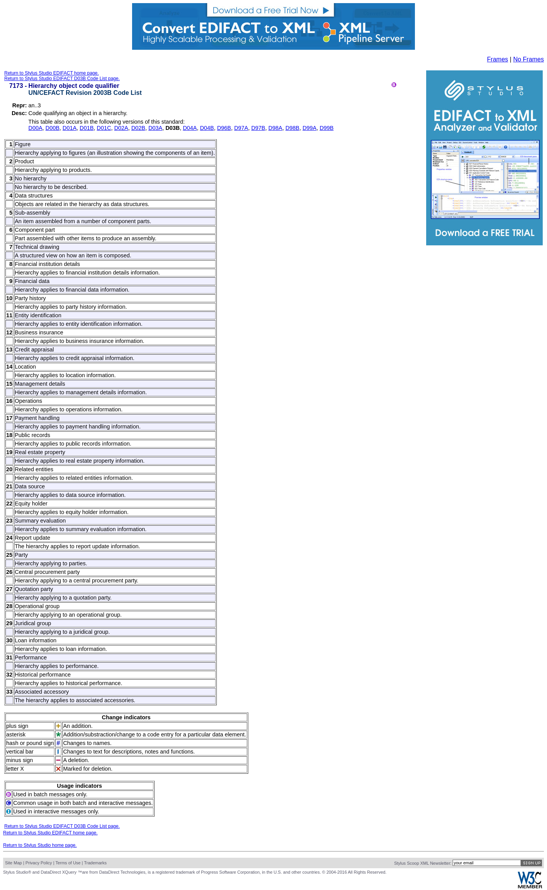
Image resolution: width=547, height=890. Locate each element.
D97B (258, 128)
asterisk (16, 734)
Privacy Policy (38, 862)
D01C (104, 128)
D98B (293, 128)
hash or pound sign (30, 743)
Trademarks (95, 862)
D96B (224, 128)
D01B (87, 128)
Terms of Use (68, 862)
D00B (52, 128)
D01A (70, 128)
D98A (275, 128)
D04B (207, 128)
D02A (121, 128)
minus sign (19, 760)
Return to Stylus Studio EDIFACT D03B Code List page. (62, 78)
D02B (138, 128)
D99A (310, 128)
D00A (35, 128)
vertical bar (19, 751)
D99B (327, 128)
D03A (155, 128)
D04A (190, 128)
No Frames (528, 59)
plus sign (17, 726)
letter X (15, 769)
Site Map (13, 862)
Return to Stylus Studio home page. (40, 845)
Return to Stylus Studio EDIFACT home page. (51, 73)
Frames (497, 59)
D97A (241, 128)
